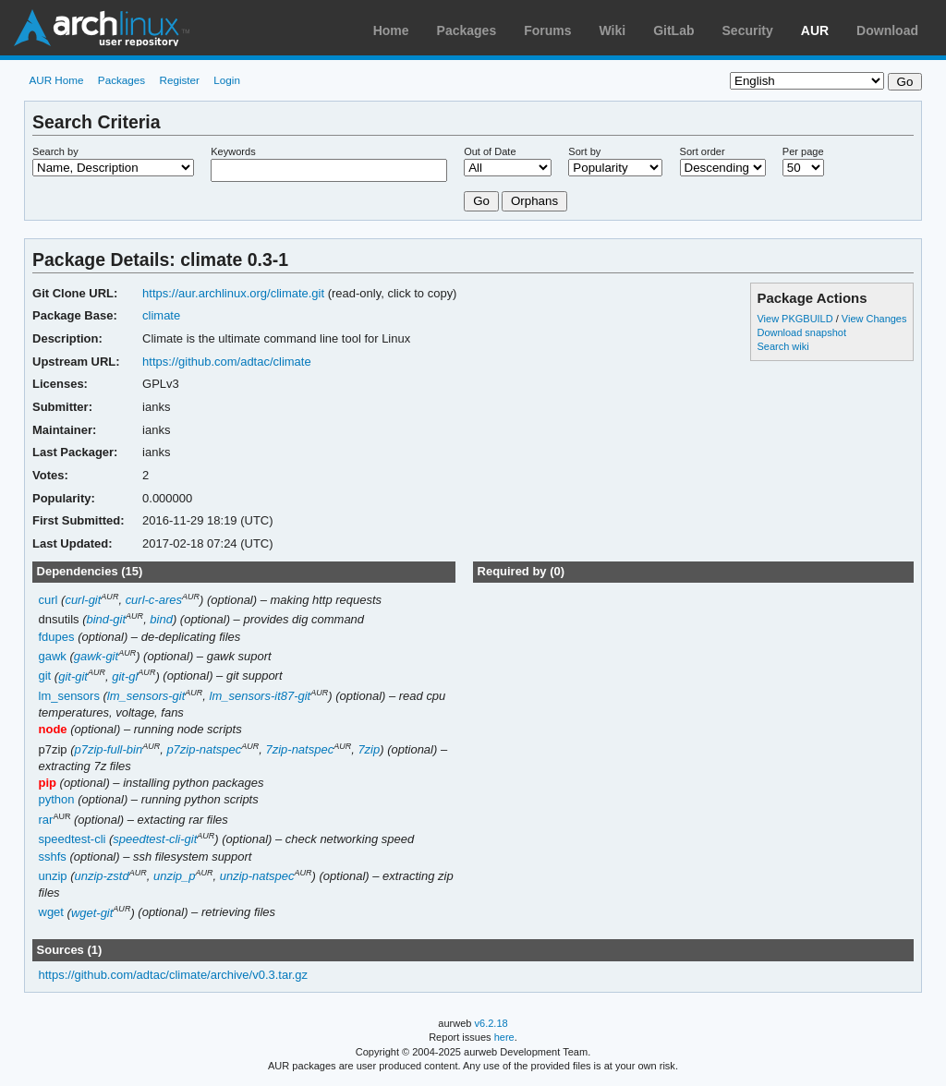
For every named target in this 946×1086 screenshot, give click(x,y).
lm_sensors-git (146, 696)
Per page (803, 151)
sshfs (53, 856)
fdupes (57, 637)
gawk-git (96, 656)
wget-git (92, 913)
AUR (815, 30)
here (504, 1037)
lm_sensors (69, 696)
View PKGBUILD (796, 318)
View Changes (874, 318)
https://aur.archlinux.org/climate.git (233, 293)
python (57, 799)
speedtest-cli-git (155, 839)
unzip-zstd (102, 876)
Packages (467, 30)
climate (161, 315)
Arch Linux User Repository (101, 27)
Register (179, 80)
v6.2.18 (491, 1023)
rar (46, 820)
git (45, 676)
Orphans (534, 201)
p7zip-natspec (203, 749)
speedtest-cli (72, 839)
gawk (53, 656)
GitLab (673, 30)
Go (481, 201)
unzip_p (174, 876)
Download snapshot (801, 332)
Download (887, 30)
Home (391, 30)
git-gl (125, 676)
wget (51, 913)
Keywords (233, 151)
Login (226, 80)
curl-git (83, 600)
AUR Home (56, 80)
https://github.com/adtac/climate (226, 361)
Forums (547, 30)
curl (48, 600)
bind (161, 619)
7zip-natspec (300, 749)
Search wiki (782, 346)
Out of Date (489, 151)
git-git (73, 676)
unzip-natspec (257, 876)
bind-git (106, 619)
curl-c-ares (154, 600)
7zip (369, 749)
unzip (53, 876)
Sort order (702, 151)
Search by (55, 151)
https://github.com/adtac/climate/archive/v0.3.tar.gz (174, 975)
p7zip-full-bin (109, 749)
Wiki (613, 30)
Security (747, 30)
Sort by (584, 151)
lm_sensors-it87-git (260, 696)
